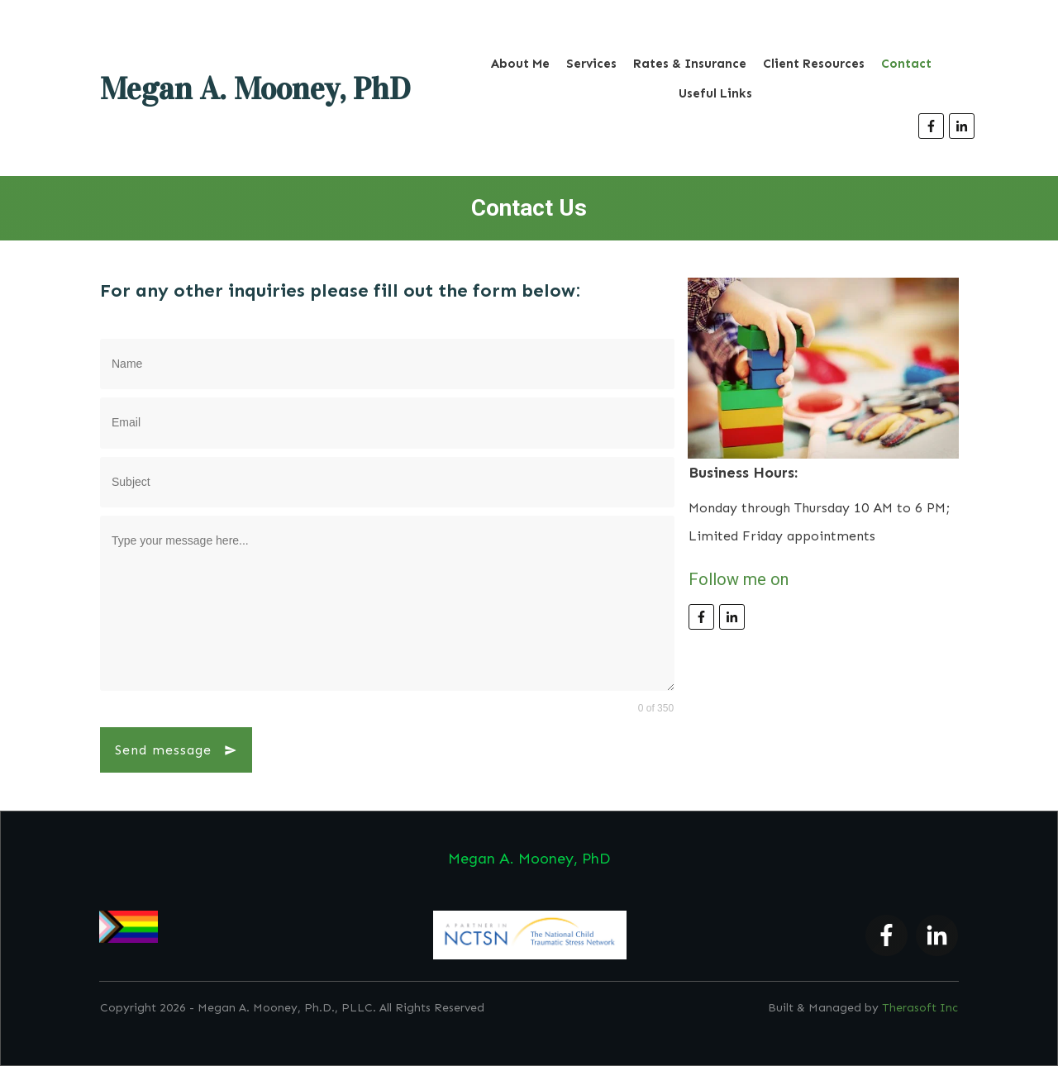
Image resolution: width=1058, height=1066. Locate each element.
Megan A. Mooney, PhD (255, 88)
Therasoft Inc (920, 1008)
